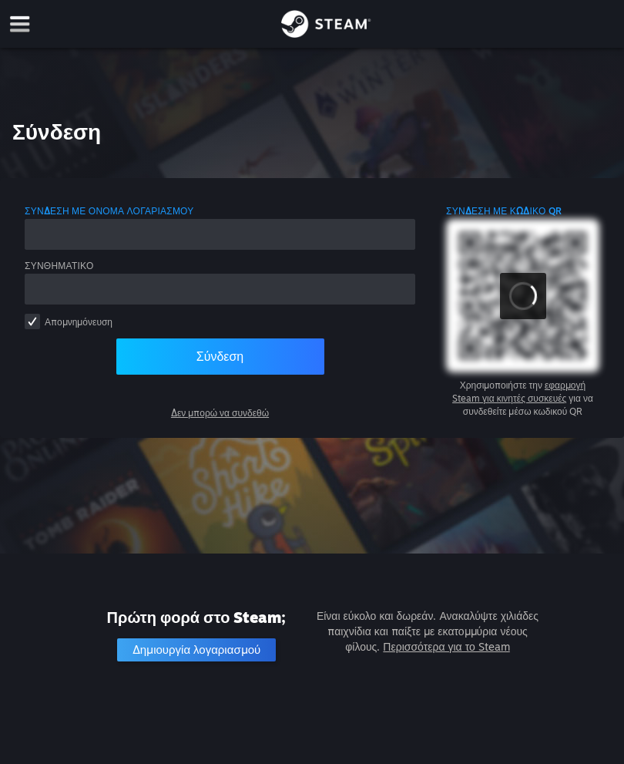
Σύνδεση (219, 356)
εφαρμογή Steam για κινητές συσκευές (518, 391)
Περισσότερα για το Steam (446, 646)
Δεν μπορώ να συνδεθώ (220, 413)
